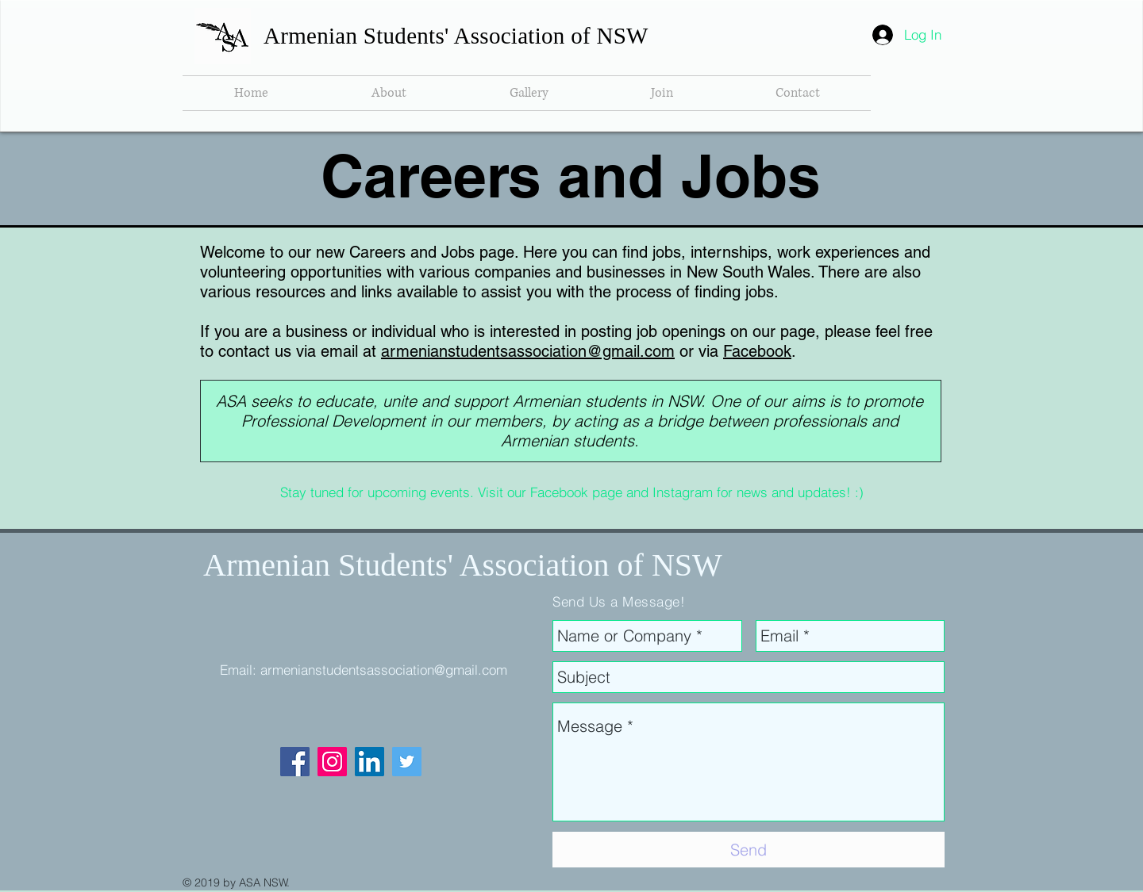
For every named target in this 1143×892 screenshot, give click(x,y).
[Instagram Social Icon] (332, 761)
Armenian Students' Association (410, 565)
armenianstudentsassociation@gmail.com (528, 351)
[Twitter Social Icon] (406, 761)
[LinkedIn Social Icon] (369, 761)
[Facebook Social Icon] (295, 761)
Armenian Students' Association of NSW (456, 35)
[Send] (748, 849)
